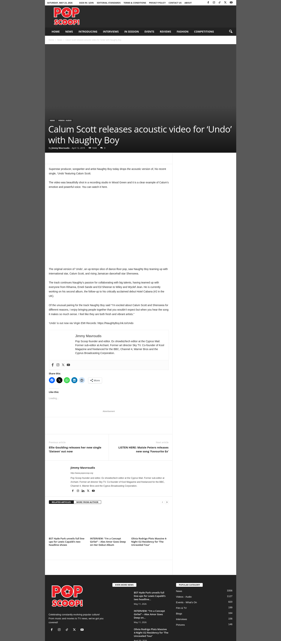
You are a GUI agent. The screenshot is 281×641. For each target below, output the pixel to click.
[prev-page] (162, 502)
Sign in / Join (86, 2)
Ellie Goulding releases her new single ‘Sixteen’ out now (75, 449)
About (188, 2)
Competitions (204, 31)
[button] (230, 32)
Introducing (87, 31)
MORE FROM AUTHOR (87, 502)
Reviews (165, 31)
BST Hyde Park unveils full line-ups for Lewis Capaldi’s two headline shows (67, 542)
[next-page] (167, 502)
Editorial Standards (109, 2)
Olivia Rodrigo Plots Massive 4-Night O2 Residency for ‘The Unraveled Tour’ (149, 542)
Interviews (111, 31)
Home (56, 31)
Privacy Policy (157, 2)
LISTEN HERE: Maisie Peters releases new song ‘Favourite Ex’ (143, 449)
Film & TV (181, 608)
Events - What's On (186, 602)
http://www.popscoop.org (82, 473)
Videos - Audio (65, 120)
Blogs (179, 613)
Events (149, 31)
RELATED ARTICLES (61, 502)
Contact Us (175, 2)
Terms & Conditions (134, 2)
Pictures (180, 624)
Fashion (182, 31)
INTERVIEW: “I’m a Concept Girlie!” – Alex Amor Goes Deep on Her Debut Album (108, 542)
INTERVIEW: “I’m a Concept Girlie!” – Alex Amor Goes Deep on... (149, 614)
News (69, 31)
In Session (131, 31)
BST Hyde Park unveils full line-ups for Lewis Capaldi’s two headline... (150, 596)
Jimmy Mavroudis (61, 147)
